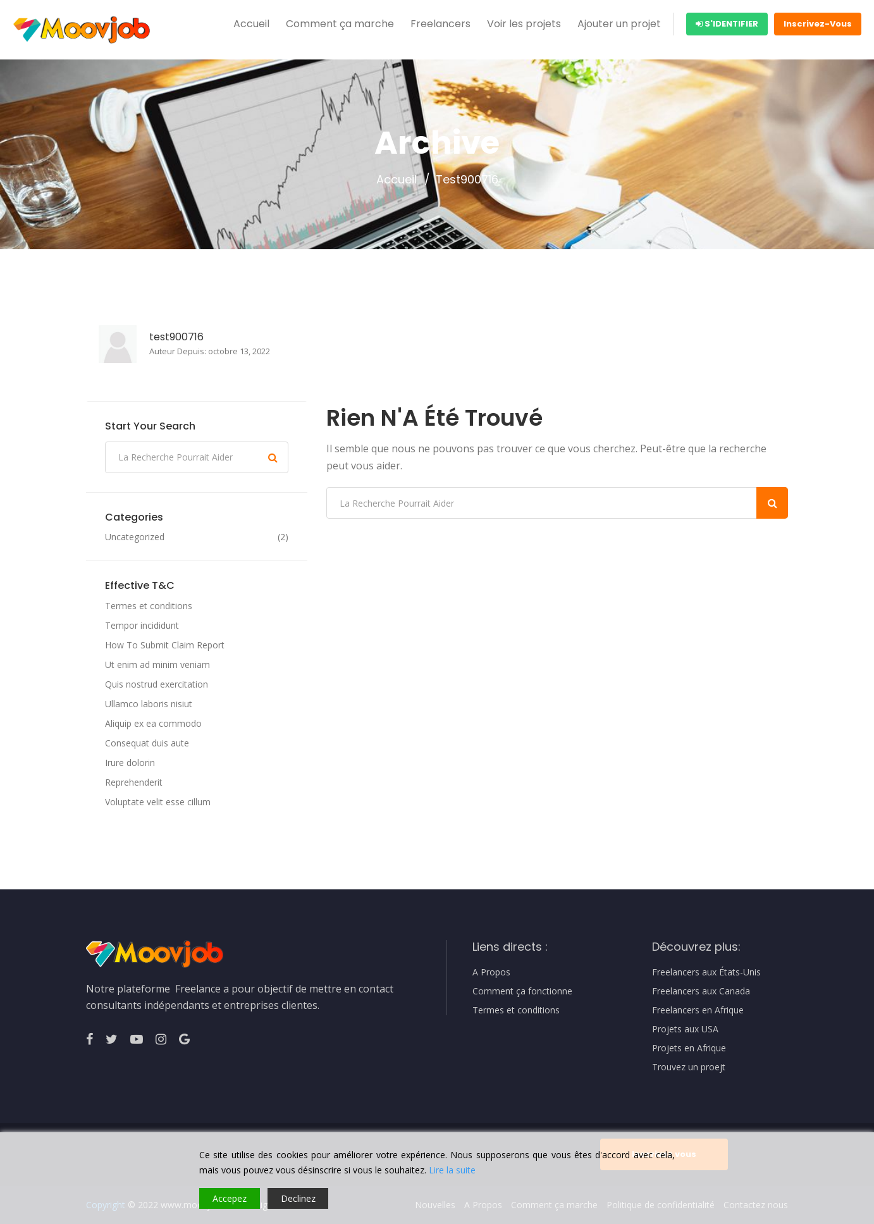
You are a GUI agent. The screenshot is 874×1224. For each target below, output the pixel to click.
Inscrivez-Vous (818, 24)
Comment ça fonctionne (522, 991)
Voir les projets (524, 23)
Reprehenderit (134, 782)
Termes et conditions (148, 606)
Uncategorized (134, 537)
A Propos (491, 972)
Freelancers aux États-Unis (706, 972)
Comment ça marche (340, 23)
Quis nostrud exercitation (156, 684)
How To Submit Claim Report (165, 645)
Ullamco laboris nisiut (148, 704)
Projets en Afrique (689, 1048)
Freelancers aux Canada (701, 991)
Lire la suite (452, 1170)
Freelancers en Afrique (698, 1010)
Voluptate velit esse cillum (158, 802)
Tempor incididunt (142, 625)
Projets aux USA (685, 1029)
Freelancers (440, 23)
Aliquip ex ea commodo (153, 723)
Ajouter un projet (619, 23)
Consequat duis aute (147, 743)
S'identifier (727, 24)
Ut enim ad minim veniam (157, 664)
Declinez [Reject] (298, 1198)
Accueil (251, 23)
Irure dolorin (130, 763)
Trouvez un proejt (688, 1067)
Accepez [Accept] (229, 1198)
